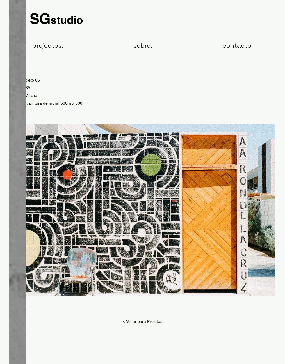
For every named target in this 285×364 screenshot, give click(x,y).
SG (56, 18)
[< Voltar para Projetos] (142, 322)
